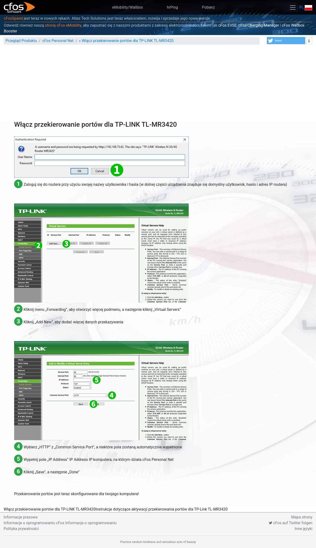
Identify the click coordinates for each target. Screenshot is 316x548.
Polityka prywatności (21, 528)
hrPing (172, 7)
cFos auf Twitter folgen (290, 523)
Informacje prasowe (20, 517)
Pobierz (208, 7)
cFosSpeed (13, 18)
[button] (286, 40)
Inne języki (303, 528)
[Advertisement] (158, 84)
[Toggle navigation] (292, 7)
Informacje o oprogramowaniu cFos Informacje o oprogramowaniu (60, 523)
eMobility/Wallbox (127, 7)
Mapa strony (301, 517)
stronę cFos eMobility (63, 25)
